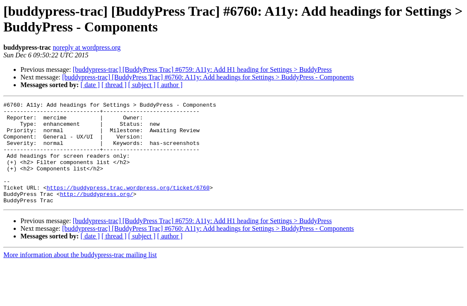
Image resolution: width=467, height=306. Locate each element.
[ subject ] (142, 84)
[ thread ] (114, 84)
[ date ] (90, 84)
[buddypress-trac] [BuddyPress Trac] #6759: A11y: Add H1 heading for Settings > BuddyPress (202, 69)
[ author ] (170, 84)
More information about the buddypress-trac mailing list (80, 275)
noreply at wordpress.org (87, 47)
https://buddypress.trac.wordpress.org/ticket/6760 (127, 205)
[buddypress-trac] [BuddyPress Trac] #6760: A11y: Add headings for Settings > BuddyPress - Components (208, 77)
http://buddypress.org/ (96, 213)
